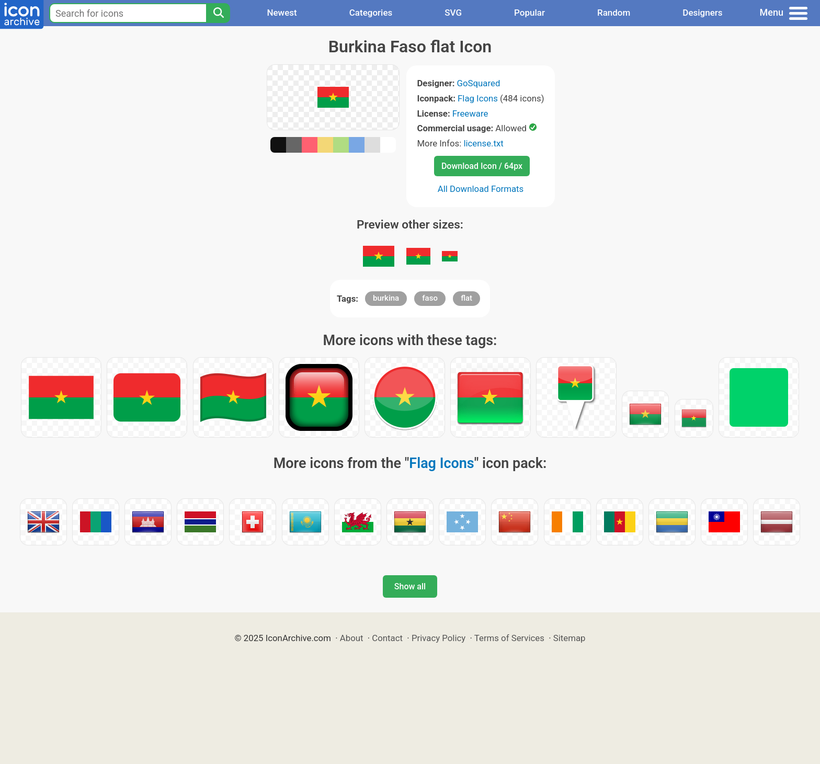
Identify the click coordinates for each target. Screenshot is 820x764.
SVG (453, 12)
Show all (410, 586)
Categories (371, 12)
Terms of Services (509, 638)
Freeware (470, 113)
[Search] (218, 13)
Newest (282, 12)
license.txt (483, 143)
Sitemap (569, 638)
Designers (702, 12)
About (351, 638)
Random (613, 12)
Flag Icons (478, 98)
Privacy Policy (438, 638)
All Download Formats (481, 189)
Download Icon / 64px (481, 166)
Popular (529, 12)
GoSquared (478, 83)
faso (430, 298)
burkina (386, 298)
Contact (387, 638)
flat (466, 298)
